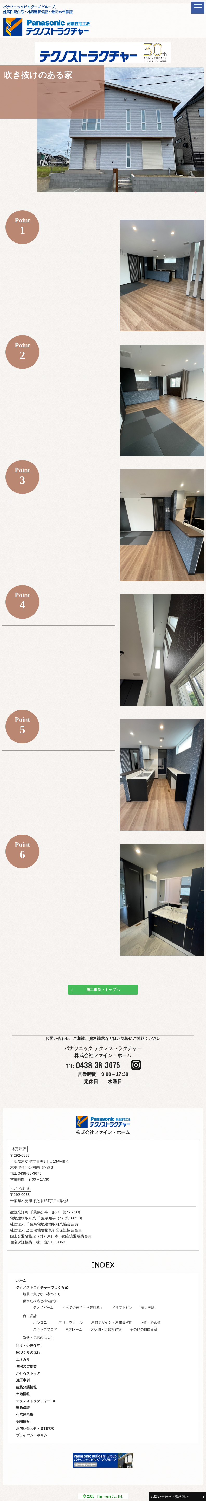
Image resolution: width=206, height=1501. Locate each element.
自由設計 (30, 1316)
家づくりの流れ (28, 1352)
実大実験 (148, 1307)
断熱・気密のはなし (38, 1337)
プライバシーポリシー (33, 1435)
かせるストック (28, 1373)
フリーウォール (71, 1322)
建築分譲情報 (26, 1387)
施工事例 (23, 1380)
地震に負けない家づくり (42, 1294)
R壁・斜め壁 (151, 1322)
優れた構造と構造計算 (40, 1301)
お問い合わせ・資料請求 (170, 1497)
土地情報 (23, 1394)
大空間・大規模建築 (106, 1329)
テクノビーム (43, 1307)
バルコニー (41, 1322)
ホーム (21, 1280)
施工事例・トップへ (103, 990)
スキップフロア (45, 1329)
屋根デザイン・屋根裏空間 (111, 1322)
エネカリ (23, 1360)
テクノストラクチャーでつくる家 (42, 1287)
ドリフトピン (122, 1307)
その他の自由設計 (144, 1329)
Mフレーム (74, 1329)
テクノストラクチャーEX (35, 1401)
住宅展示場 (24, 1415)
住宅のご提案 (26, 1366)
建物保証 (23, 1408)
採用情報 (23, 1421)
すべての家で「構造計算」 (83, 1307)
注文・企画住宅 (28, 1346)
